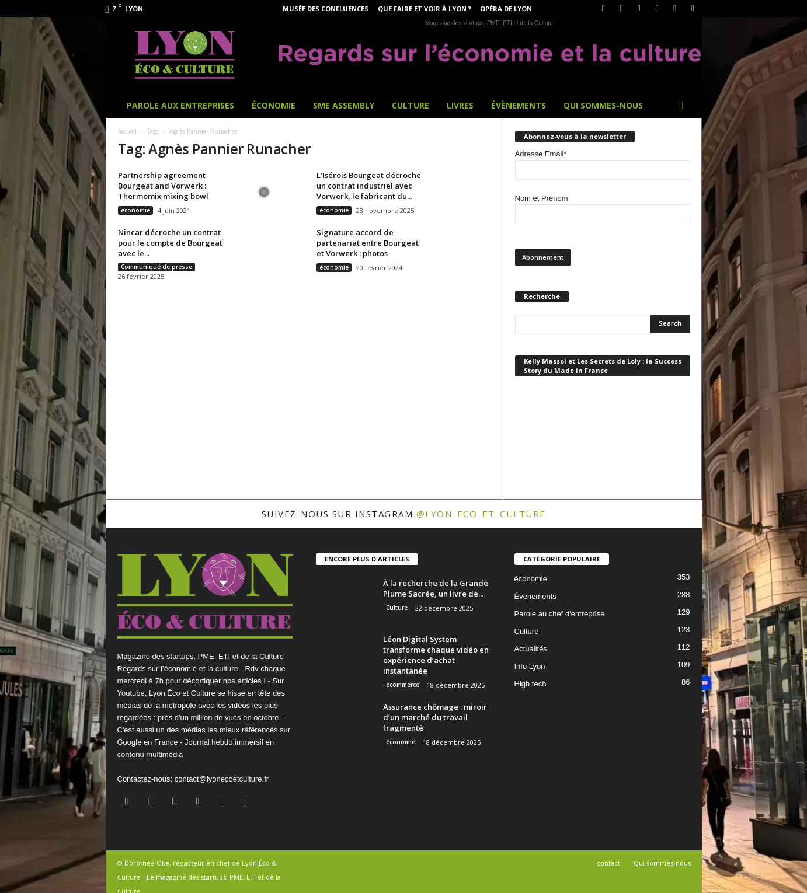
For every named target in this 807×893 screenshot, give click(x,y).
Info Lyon (529, 666)
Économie (273, 105)
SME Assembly (343, 105)
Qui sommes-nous (603, 105)
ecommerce (402, 685)
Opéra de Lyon (506, 8)
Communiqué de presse (156, 267)
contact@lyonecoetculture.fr (222, 779)
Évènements (518, 105)
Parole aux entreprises (180, 105)
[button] (684, 105)
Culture (410, 105)
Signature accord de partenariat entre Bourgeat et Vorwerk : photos (367, 243)
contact (608, 863)
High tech (530, 683)
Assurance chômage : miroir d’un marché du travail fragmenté (435, 717)
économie (135, 210)
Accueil (127, 131)
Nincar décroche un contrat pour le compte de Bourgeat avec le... (170, 243)
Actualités (530, 648)
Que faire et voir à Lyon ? (424, 8)
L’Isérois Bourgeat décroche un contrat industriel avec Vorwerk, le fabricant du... (368, 185)
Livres (460, 105)
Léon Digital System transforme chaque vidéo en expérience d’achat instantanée (436, 655)
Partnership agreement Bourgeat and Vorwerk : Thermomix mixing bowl (163, 185)
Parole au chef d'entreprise (559, 613)
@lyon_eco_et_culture (481, 513)
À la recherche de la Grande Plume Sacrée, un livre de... (435, 588)
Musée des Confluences (325, 8)
